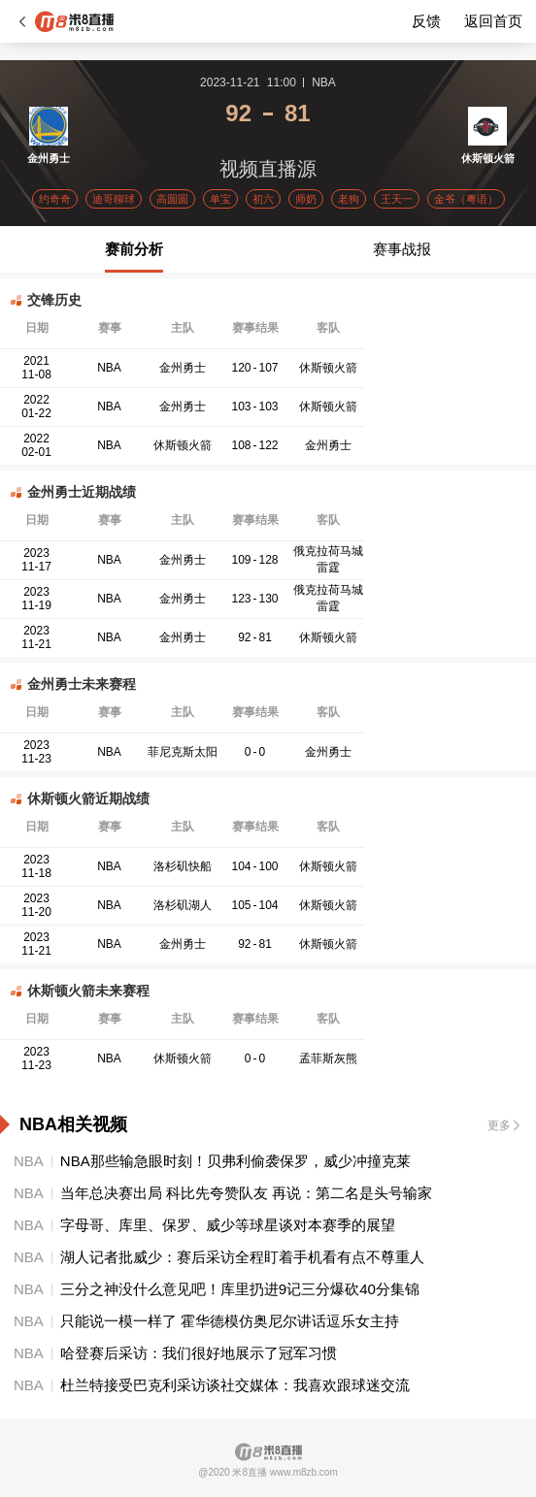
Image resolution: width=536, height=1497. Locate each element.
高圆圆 (172, 199)
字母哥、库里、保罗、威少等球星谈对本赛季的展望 (227, 1225)
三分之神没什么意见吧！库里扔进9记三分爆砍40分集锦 (239, 1289)
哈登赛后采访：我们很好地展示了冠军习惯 (198, 1353)
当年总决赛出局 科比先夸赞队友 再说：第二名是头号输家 (246, 1193)
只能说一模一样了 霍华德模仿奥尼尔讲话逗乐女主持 (229, 1321)
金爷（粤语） (466, 199)
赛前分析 (134, 249)
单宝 (220, 199)
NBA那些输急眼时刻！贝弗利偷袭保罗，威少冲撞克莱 (235, 1161)
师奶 (306, 199)
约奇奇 (55, 199)
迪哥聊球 (113, 199)
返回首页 (493, 21)
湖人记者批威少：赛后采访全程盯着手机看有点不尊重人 (242, 1257)
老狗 (348, 199)
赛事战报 (402, 249)
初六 (263, 199)
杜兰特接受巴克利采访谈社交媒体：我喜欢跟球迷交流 (235, 1385)
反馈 (426, 21)
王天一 (397, 199)
